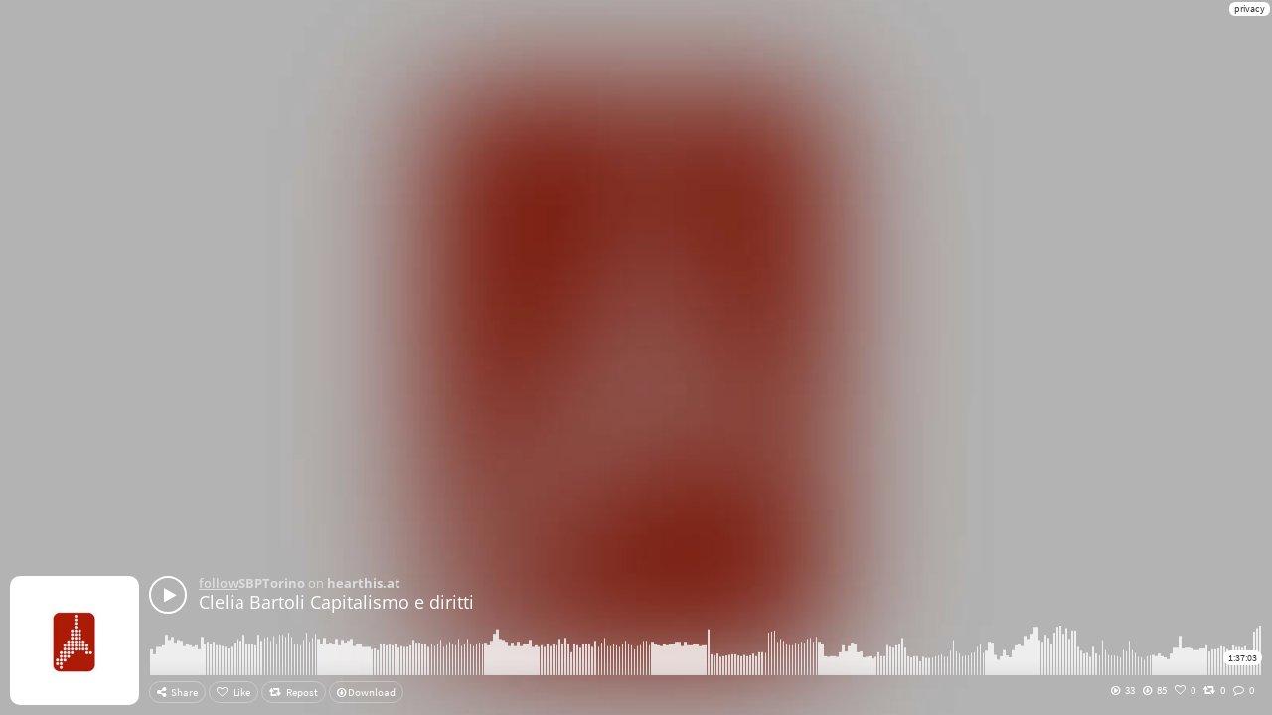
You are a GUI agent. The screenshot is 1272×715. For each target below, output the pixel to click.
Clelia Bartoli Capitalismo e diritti (336, 602)
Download (366, 692)
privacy (1249, 8)
